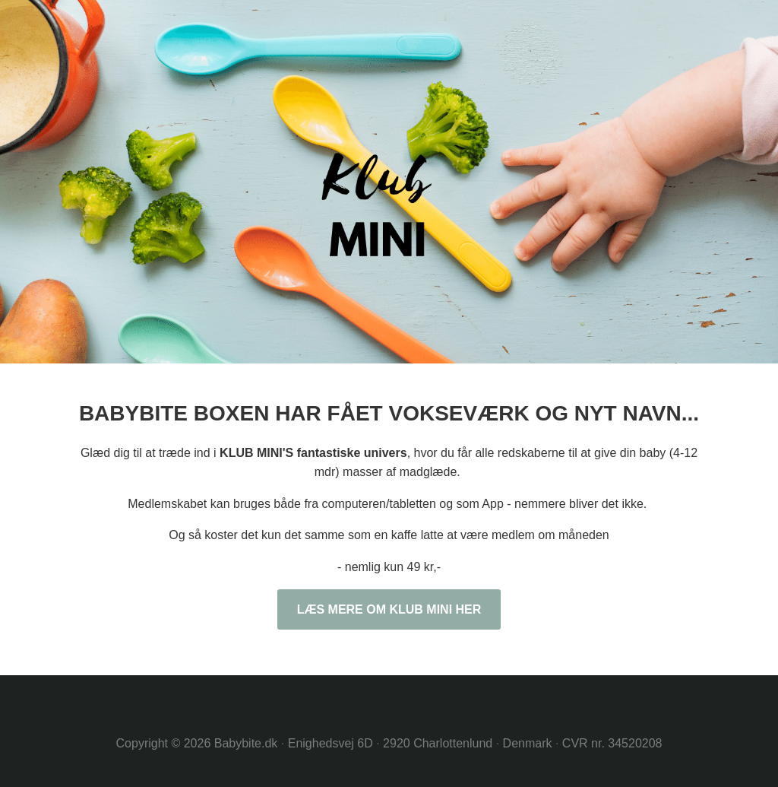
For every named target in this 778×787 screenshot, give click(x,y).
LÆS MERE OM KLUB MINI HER (389, 609)
